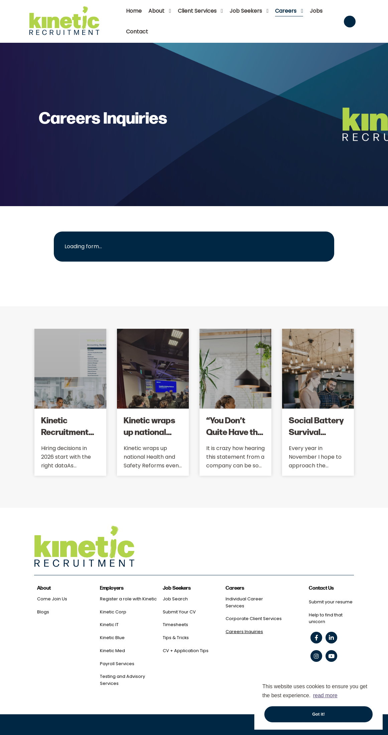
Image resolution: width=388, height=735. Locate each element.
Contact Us (321, 588)
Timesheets (175, 624)
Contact (137, 31)
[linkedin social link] (331, 637)
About (156, 11)
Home (134, 11)
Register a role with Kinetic (128, 599)
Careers (285, 11)
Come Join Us (52, 599)
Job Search (175, 599)
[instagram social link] (316, 656)
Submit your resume (331, 602)
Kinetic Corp (113, 612)
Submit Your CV (179, 612)
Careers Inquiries (244, 631)
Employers (112, 588)
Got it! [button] (318, 714)
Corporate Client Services (254, 618)
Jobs (316, 11)
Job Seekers (246, 11)
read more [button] (325, 695)
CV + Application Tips (186, 650)
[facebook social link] (316, 637)
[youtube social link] (331, 656)
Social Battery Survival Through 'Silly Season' (316, 437)
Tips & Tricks (176, 637)
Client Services (197, 11)
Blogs (43, 612)
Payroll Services (117, 664)
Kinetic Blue (112, 637)
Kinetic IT (109, 624)
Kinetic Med (112, 650)
